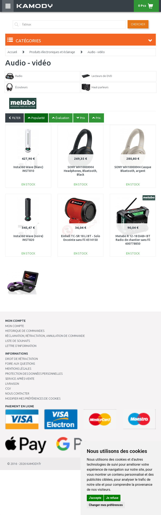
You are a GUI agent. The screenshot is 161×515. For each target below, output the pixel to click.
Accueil (12, 52)
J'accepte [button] (95, 498)
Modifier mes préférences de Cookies (32, 398)
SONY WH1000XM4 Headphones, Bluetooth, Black (80, 170)
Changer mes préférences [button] (106, 505)
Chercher (138, 24)
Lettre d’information (20, 346)
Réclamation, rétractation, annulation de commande (45, 335)
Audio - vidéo (96, 52)
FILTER (14, 118)
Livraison (12, 383)
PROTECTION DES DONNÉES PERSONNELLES (34, 373)
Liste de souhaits (17, 340)
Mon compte (14, 326)
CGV (8, 388)
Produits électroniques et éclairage (52, 52)
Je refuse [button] (112, 498)
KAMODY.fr (34, 463)
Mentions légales (18, 368)
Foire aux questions (20, 363)
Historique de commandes (24, 330)
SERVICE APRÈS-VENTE (19, 378)
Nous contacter (17, 393)
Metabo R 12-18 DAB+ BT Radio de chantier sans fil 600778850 (132, 239)
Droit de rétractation (21, 358)
